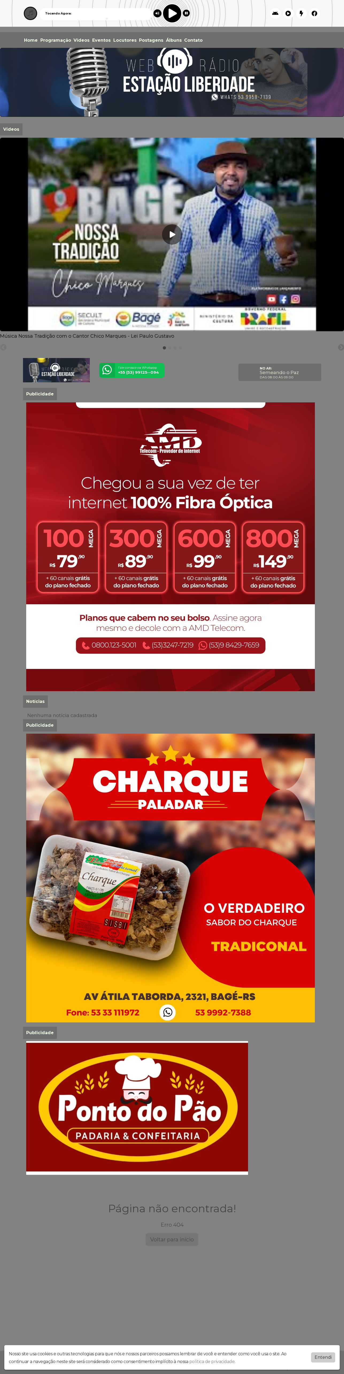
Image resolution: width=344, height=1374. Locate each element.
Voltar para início (172, 1239)
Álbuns (174, 40)
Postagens (151, 40)
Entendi (323, 1357)
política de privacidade (212, 1361)
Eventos (101, 40)
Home (31, 40)
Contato (193, 40)
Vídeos (82, 40)
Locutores (125, 40)
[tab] (164, 347)
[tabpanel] (172, 239)
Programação (55, 40)
